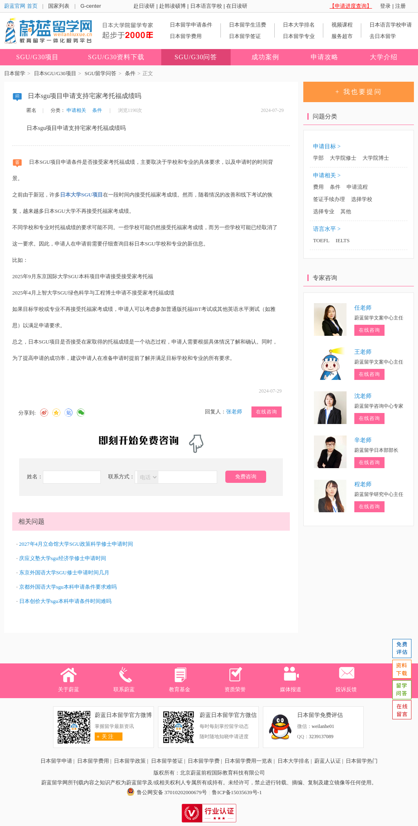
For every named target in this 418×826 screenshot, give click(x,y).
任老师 (362, 308)
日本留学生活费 (247, 25)
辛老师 (362, 440)
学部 (318, 158)
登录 (385, 6)
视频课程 (342, 25)
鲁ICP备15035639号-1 (237, 792)
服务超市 (342, 36)
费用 (318, 187)
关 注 (104, 736)
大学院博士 (375, 158)
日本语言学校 (206, 6)
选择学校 (361, 199)
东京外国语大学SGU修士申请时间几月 (64, 572)
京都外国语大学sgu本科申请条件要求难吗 (68, 587)
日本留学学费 (204, 761)
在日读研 (236, 6)
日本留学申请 (56, 761)
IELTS (342, 240)
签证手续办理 (329, 199)
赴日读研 (144, 6)
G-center (90, 6)
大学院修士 (343, 158)
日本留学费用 (186, 36)
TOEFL (321, 240)
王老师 (362, 352)
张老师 (234, 412)
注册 (400, 6)
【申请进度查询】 (350, 6)
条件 (130, 73)
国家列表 (58, 6)
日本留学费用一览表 (248, 761)
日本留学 (14, 73)
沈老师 (362, 396)
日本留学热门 (362, 761)
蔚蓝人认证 (327, 761)
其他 (345, 211)
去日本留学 (382, 36)
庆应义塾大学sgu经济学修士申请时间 (62, 558)
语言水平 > (326, 229)
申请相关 (76, 110)
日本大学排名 (299, 25)
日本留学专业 (299, 36)
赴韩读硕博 (172, 6)
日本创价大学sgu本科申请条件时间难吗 (65, 601)
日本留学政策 (130, 761)
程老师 (362, 484)
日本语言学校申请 (390, 25)
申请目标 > (326, 146)
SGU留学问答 (100, 73)
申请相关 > (326, 175)
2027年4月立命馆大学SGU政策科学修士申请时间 (76, 544)
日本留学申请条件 (191, 25)
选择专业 (323, 211)
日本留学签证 (245, 36)
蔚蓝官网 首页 (21, 6)
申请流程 (357, 187)
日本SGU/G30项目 (55, 73)
